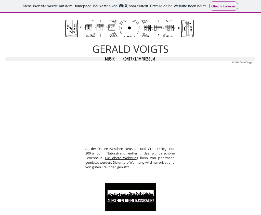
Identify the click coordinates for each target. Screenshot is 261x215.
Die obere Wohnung (121, 158)
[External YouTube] (130, 107)
